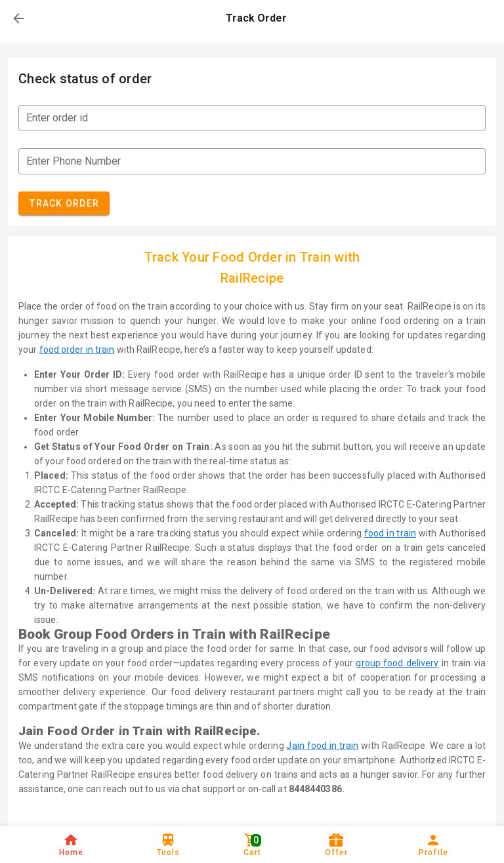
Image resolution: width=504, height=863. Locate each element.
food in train (390, 533)
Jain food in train (322, 745)
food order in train (77, 349)
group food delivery (397, 663)
